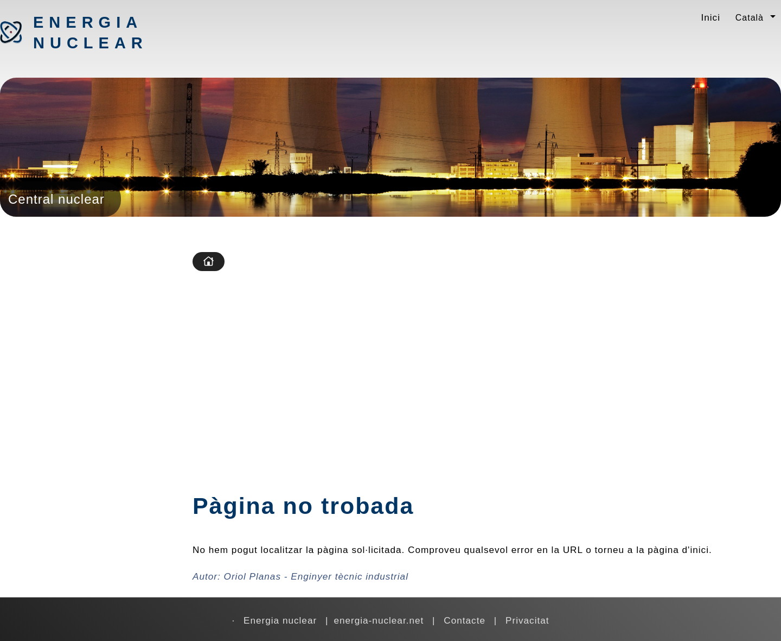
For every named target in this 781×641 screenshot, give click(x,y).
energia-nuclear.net (379, 620)
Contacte (464, 620)
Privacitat (527, 620)
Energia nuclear (90, 33)
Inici (710, 17)
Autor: (300, 576)
